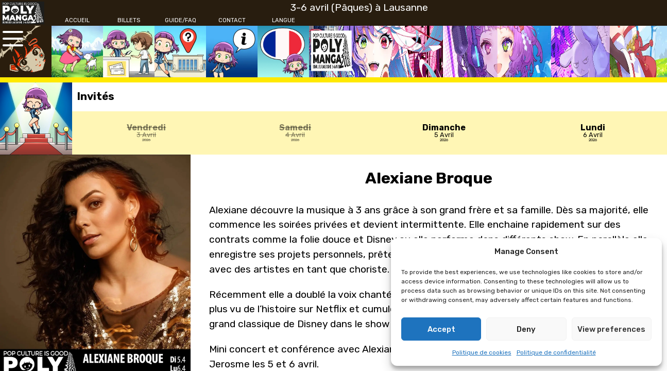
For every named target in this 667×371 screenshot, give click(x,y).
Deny (526, 329)
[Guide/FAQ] (180, 20)
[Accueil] (77, 20)
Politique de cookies (481, 352)
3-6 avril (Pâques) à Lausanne (359, 7)
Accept (441, 329)
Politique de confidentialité (556, 352)
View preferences (611, 329)
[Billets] (129, 20)
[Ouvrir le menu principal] (13, 39)
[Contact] (232, 20)
